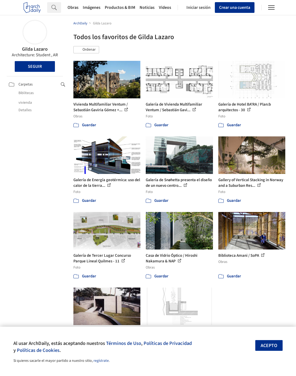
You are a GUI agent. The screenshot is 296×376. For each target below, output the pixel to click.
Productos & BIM (120, 7)
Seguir (35, 66)
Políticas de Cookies (38, 350)
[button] (86, 50)
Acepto (269, 345)
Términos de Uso (123, 343)
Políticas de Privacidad (168, 343)
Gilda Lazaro (35, 49)
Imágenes (91, 7)
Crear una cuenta (234, 7)
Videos (165, 7)
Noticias (147, 7)
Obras (73, 7)
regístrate (101, 360)
